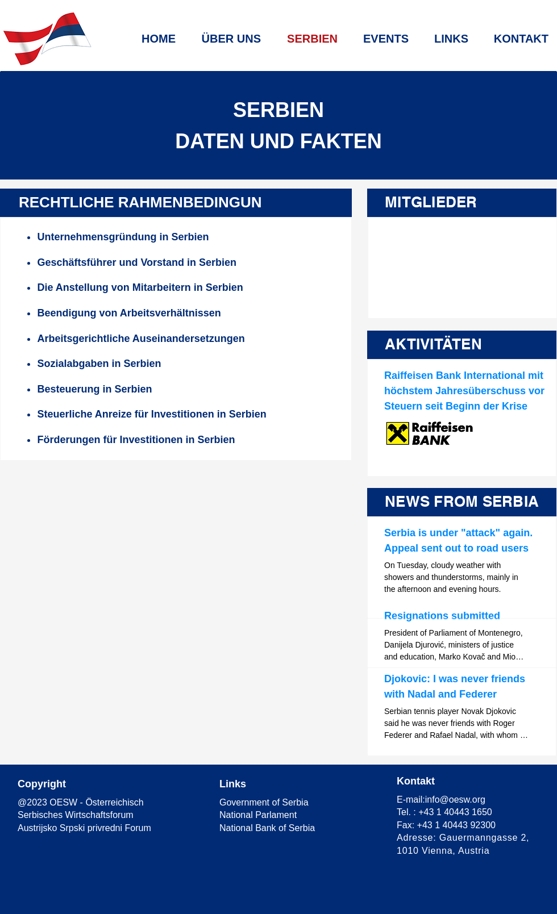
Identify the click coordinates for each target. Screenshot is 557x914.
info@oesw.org (455, 799)
